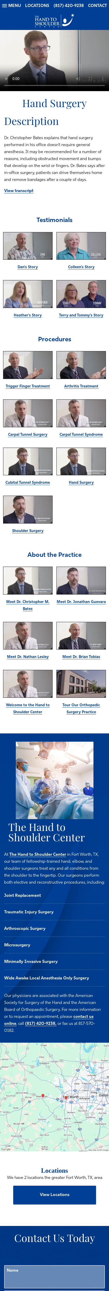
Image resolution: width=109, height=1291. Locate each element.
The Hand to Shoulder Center (37, 855)
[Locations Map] (54, 1097)
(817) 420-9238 (69, 6)
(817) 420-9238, (40, 1024)
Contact (97, 6)
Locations (37, 6)
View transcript (18, 191)
